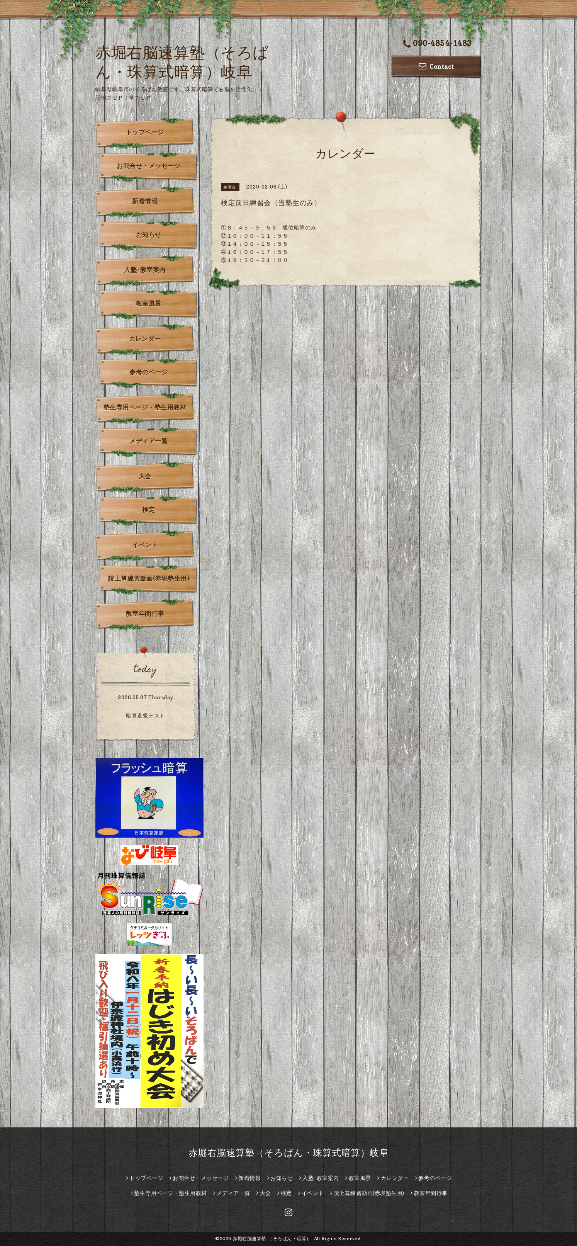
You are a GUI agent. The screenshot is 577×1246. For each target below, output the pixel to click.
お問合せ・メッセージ (148, 166)
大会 (145, 476)
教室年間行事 (145, 613)
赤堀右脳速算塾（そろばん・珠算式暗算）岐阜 (288, 1152)
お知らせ (148, 234)
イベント (145, 545)
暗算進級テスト (145, 715)
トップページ (145, 132)
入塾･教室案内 (145, 270)
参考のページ (148, 372)
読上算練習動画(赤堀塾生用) (148, 578)
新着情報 (145, 201)
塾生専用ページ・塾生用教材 (145, 407)
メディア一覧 (148, 441)
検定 (148, 509)
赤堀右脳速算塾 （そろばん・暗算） (271, 1238)
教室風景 (148, 303)
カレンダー (145, 338)
